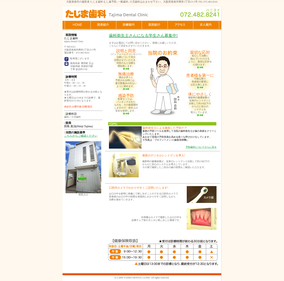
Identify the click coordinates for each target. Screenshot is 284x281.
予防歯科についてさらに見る (201, 147)
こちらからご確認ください (80, 135)
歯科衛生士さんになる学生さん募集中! (143, 35)
